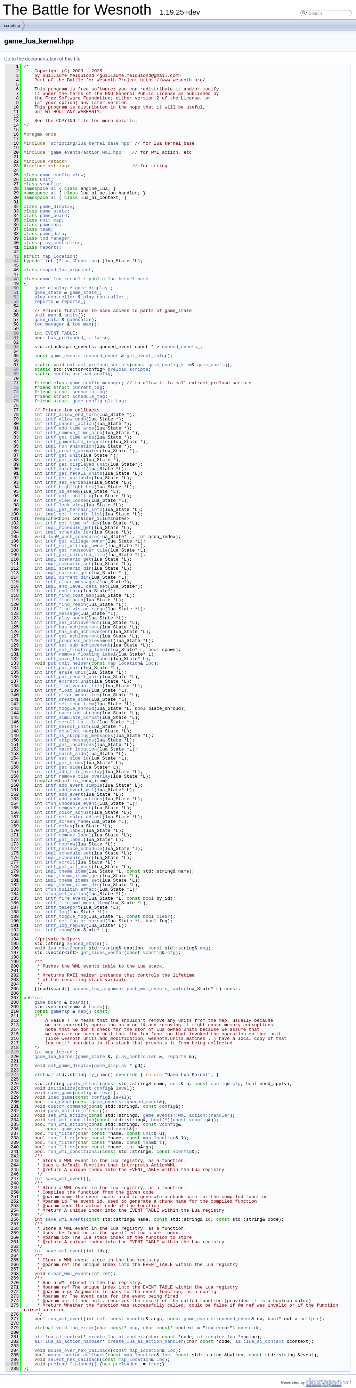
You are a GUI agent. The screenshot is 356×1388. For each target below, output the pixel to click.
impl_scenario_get (68, 559)
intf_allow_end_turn (71, 414)
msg (204, 948)
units (71, 315)
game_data (52, 234)
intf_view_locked (67, 500)
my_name (98, 1075)
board (76, 1002)
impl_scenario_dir (68, 568)
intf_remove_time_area (73, 433)
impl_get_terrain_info (73, 509)
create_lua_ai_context (117, 1337)
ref (106, 1273)
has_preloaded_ (67, 338)
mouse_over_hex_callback (79, 1350)
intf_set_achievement (72, 622)
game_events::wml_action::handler (186, 1115)
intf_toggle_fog (65, 916)
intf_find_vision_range (75, 609)
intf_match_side (65, 754)
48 (12, 279)
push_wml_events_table (155, 989)
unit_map (51, 220)
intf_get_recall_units (73, 473)
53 (12, 301)
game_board (53, 215)
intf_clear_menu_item (72, 695)
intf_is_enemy (62, 491)
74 (12, 396)
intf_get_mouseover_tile (76, 550)
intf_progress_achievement (79, 640)
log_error (82, 1328)
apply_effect (83, 1084)
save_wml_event (64, 1179)
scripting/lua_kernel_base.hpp (90, 143)
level (122, 1088)
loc (150, 663)
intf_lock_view (64, 505)
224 (12, 1075)
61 (12, 338)
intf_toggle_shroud (69, 708)
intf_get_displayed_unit (76, 464)
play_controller (60, 243)
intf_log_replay (65, 925)
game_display (56, 206)
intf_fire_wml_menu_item (76, 903)
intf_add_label (64, 830)
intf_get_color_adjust (73, 817)
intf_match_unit (65, 469)
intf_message (61, 613)
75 (12, 401)
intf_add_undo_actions (73, 799)
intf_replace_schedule (73, 848)
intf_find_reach (65, 604)
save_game (60, 1093)
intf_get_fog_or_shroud (75, 921)
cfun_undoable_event (71, 803)
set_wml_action (67, 1115)
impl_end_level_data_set (76, 586)
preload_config (91, 374)
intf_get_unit (62, 455)
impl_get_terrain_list (73, 514)
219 (12, 1052)
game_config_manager (95, 383)
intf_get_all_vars (68, 867)
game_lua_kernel (60, 279)
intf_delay (58, 826)
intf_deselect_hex (68, 731)
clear (163, 916)
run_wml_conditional (73, 1151)
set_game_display (69, 1065)
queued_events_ (181, 347)
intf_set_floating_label (76, 650)
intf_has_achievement (72, 627)
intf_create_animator (72, 451)
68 (12, 369)
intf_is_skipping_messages (79, 735)
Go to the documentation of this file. (43, 59)
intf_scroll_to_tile (71, 722)
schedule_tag (88, 396)
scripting (12, 25)
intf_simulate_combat (72, 717)
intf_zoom (57, 930)
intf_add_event (64, 794)
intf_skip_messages (69, 740)
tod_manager (55, 238)
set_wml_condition (71, 1120)
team (45, 229)
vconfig (49, 184)
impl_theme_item (65, 871)
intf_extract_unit (68, 681)
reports (49, 247)
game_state (53, 211)
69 (12, 374)
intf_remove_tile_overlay (77, 776)
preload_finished (69, 1364)
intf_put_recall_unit (72, 677)
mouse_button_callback (76, 1355)
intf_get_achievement (72, 636)
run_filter (61, 1133)
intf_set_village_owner (75, 546)
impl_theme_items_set (72, 880)
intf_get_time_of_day (72, 523)
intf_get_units (64, 460)
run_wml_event (65, 1319)
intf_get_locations (69, 744)
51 (12, 292)
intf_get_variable (68, 478)
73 (12, 392)
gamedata (78, 319)
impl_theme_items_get (72, 876)
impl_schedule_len (68, 532)
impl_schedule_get (68, 527)
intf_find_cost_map (69, 595)
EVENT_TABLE (60, 333)
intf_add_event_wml (69, 790)
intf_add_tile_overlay (73, 772)
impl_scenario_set (68, 564)
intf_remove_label (68, 835)
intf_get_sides (64, 763)
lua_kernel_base (128, 279)
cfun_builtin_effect (71, 889)
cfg (171, 952)
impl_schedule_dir (68, 858)
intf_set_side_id (67, 758)
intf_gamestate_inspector (77, 442)
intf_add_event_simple (73, 785)
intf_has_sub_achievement (77, 631)
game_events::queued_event (85, 356)
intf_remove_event (68, 808)
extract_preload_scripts (98, 365)
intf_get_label (64, 839)
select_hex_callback (73, 1359)
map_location (58, 256)
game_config (212, 365)
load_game (60, 1097)
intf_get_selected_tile (75, 555)
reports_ (72, 301)
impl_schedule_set (68, 853)
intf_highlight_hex (69, 487)
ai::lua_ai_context (58, 1337)
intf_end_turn (62, 591)
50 (12, 288)
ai (53, 188)
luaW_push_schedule (72, 536)
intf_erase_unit (65, 672)
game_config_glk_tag (98, 401)
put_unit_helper (68, 663)
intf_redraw (60, 844)
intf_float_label (67, 690)
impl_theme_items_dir (72, 885)
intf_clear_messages (71, 582)
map (82, 1011)
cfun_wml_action (65, 894)
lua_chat (59, 948)
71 (12, 383)
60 (12, 333)
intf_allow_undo (65, 419)
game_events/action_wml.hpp (86, 152)
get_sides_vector (102, 952)
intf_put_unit (62, 668)
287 (12, 1364)
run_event (60, 1102)
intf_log (56, 912)
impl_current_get (67, 573)
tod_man (81, 324)
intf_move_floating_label (77, 659)
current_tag (87, 387)
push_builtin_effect (73, 1111)
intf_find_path (64, 600)
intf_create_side (67, 699)
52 (12, 297)
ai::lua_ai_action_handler (68, 1341)
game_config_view (61, 175)
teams (95, 1007)
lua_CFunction (79, 261)
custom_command (67, 1106)
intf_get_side (62, 767)
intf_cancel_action (69, 423)
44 (12, 261)
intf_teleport (62, 907)
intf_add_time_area (69, 428)
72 (12, 387)
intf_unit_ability (68, 496)
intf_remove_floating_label (80, 654)
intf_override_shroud (72, 713)
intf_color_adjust (68, 812)
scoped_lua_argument (65, 270)
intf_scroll (60, 862)
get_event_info (145, 356)
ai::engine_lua (216, 1337)
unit (45, 179)
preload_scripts (128, 369)
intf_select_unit (67, 726)
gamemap (49, 225)
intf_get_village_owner (75, 541)
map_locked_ (60, 1052)
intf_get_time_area (69, 437)
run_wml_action (67, 1124)
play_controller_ (105, 297)
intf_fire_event (65, 898)
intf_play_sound (65, 618)
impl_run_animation (69, 446)
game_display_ (92, 288)
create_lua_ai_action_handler (146, 1341)
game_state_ (84, 292)
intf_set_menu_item (69, 704)
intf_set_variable (68, 482)
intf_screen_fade (67, 821)
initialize (61, 1088)
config (62, 374)
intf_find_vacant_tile (73, 686)
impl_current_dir (67, 577)
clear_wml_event (68, 1273)
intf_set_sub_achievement (77, 645)
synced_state (83, 943)
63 (12, 347)
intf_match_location (71, 749)
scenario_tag (88, 392)
